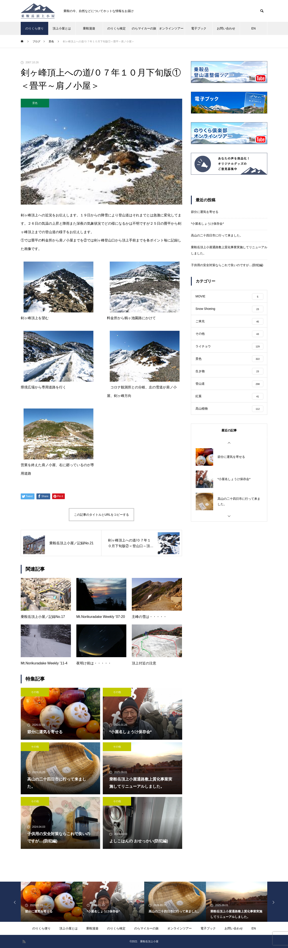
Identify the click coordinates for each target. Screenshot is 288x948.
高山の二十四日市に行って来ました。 (217, 235)
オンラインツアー (171, 28)
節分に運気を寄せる (204, 212)
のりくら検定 (116, 28)
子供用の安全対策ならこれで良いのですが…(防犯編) (227, 265)
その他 (35, 692)
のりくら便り (34, 28)
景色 (35, 103)
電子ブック (198, 28)
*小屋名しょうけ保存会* (207, 223)
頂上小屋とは (62, 28)
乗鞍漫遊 (89, 28)
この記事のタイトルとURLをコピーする (101, 514)
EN (253, 28)
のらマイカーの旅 (144, 28)
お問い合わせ (226, 28)
